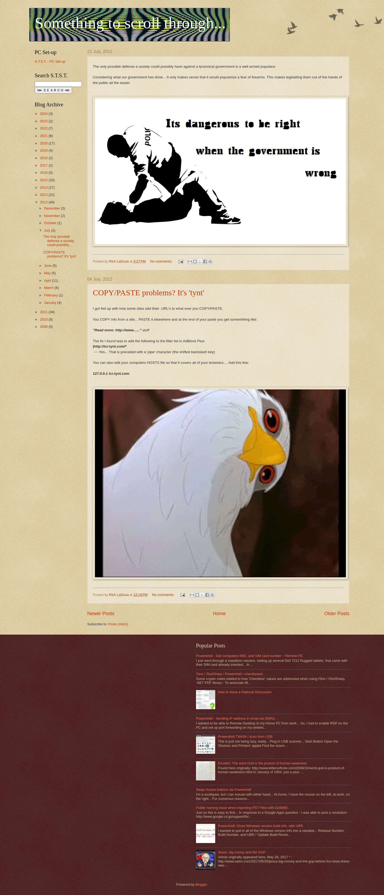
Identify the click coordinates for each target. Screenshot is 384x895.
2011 (44, 312)
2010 (44, 319)
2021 (44, 136)
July (47, 230)
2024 (44, 114)
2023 (44, 121)
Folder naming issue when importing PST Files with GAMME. (242, 808)
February (51, 295)
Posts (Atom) (118, 624)
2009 (44, 327)
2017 (44, 165)
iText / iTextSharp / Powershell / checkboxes (229, 674)
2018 (44, 158)
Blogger (201, 884)
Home (219, 613)
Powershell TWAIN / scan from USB (245, 737)
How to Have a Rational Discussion (244, 692)
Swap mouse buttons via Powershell (223, 790)
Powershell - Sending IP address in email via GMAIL (235, 718)
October (50, 223)
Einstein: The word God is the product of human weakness (262, 763)
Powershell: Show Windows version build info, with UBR (260, 826)
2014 (44, 188)
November (52, 216)
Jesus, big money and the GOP (242, 852)
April (48, 281)
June (48, 266)
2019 (44, 150)
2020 (44, 143)
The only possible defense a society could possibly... (58, 241)
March (49, 288)
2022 (44, 128)
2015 (44, 180)
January (50, 303)
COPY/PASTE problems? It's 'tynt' (148, 292)
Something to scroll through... (130, 23)
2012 (44, 202)
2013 (44, 195)
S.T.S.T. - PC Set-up (50, 61)
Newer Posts (100, 613)
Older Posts (336, 613)
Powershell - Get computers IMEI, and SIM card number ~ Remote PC (249, 656)
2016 (44, 173)
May (47, 273)
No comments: (161, 261)
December (52, 208)
